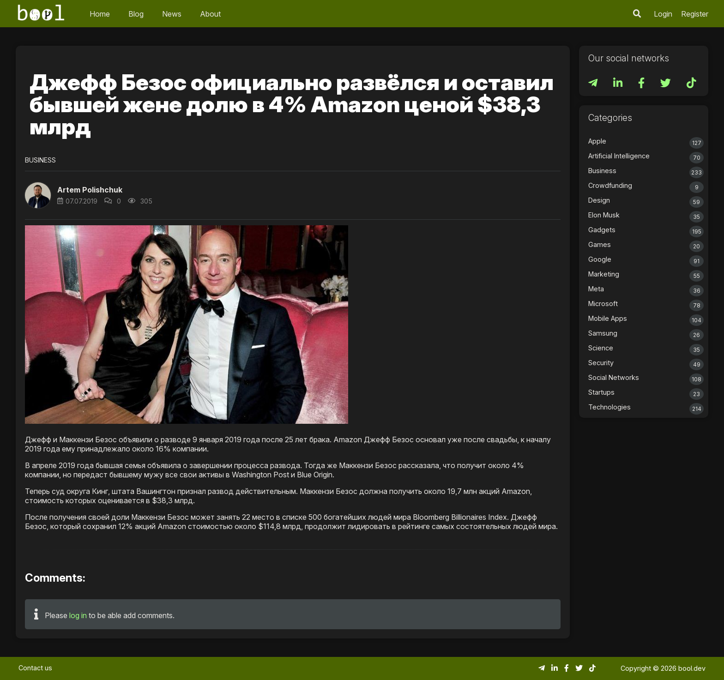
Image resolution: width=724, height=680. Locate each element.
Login (663, 13)
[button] (38, 195)
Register (694, 13)
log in (78, 615)
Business (40, 160)
